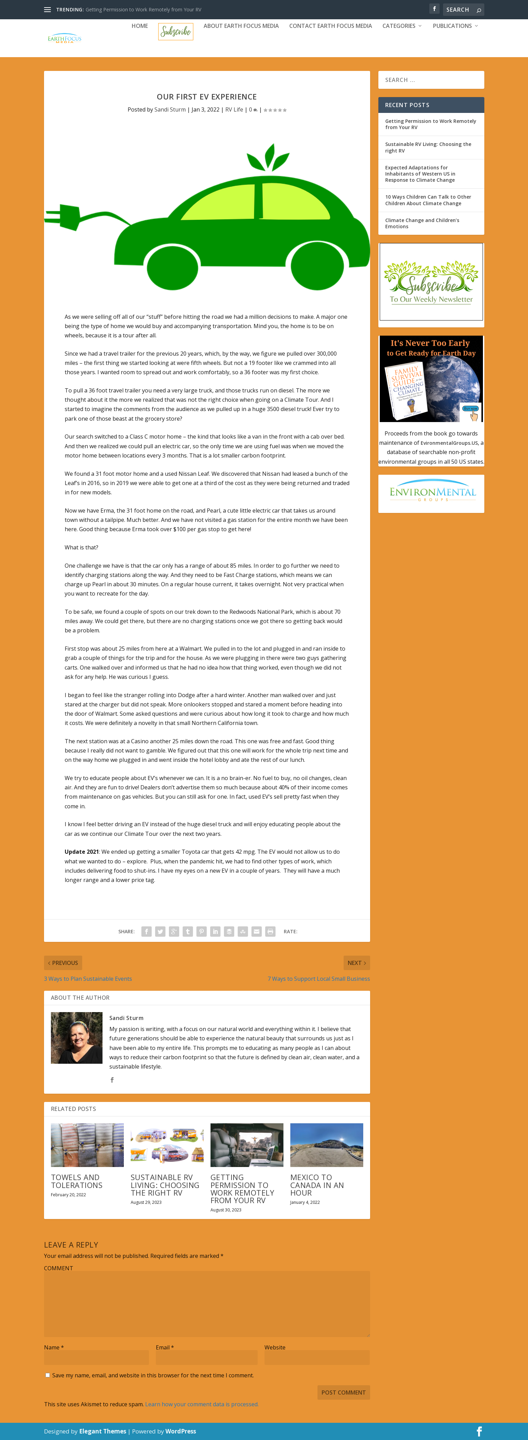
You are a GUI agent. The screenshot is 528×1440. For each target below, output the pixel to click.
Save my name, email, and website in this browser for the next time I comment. (153, 1375)
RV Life (234, 109)
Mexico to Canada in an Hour (317, 1184)
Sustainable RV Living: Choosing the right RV (165, 1184)
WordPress (180, 1431)
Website (275, 1347)
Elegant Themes (102, 1431)
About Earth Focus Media (241, 26)
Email (165, 1347)
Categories (399, 26)
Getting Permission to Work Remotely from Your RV (143, 9)
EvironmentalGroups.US (448, 443)
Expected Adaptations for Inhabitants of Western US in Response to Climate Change (420, 173)
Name (54, 1347)
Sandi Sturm (170, 109)
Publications (452, 26)
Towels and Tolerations (77, 1181)
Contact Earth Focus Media (330, 26)
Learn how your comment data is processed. (202, 1404)
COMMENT (58, 1268)
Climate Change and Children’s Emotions (422, 223)
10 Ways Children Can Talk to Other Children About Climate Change (428, 199)
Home (140, 26)
